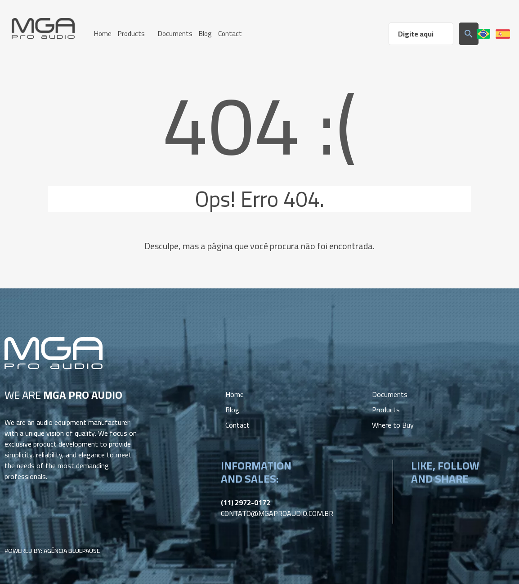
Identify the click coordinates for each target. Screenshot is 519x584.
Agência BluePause (72, 550)
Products (386, 408)
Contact (237, 424)
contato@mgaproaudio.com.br (277, 512)
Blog (232, 408)
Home (234, 393)
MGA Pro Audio (43, 28)
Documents (389, 393)
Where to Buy (393, 424)
